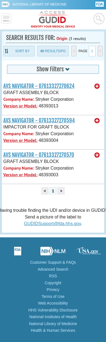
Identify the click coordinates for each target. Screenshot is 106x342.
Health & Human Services (53, 330)
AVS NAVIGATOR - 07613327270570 (38, 155)
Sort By (22, 51)
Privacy (53, 289)
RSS (53, 276)
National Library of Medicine (39, 4)
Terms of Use (53, 296)
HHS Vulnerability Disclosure (52, 310)
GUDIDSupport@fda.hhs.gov (52, 223)
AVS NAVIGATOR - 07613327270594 (39, 120)
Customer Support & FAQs (53, 262)
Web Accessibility (53, 303)
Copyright (53, 283)
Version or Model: (20, 106)
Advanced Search (53, 269)
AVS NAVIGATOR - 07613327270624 (38, 86)
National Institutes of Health (53, 317)
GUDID (53, 19)
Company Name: (18, 99)
